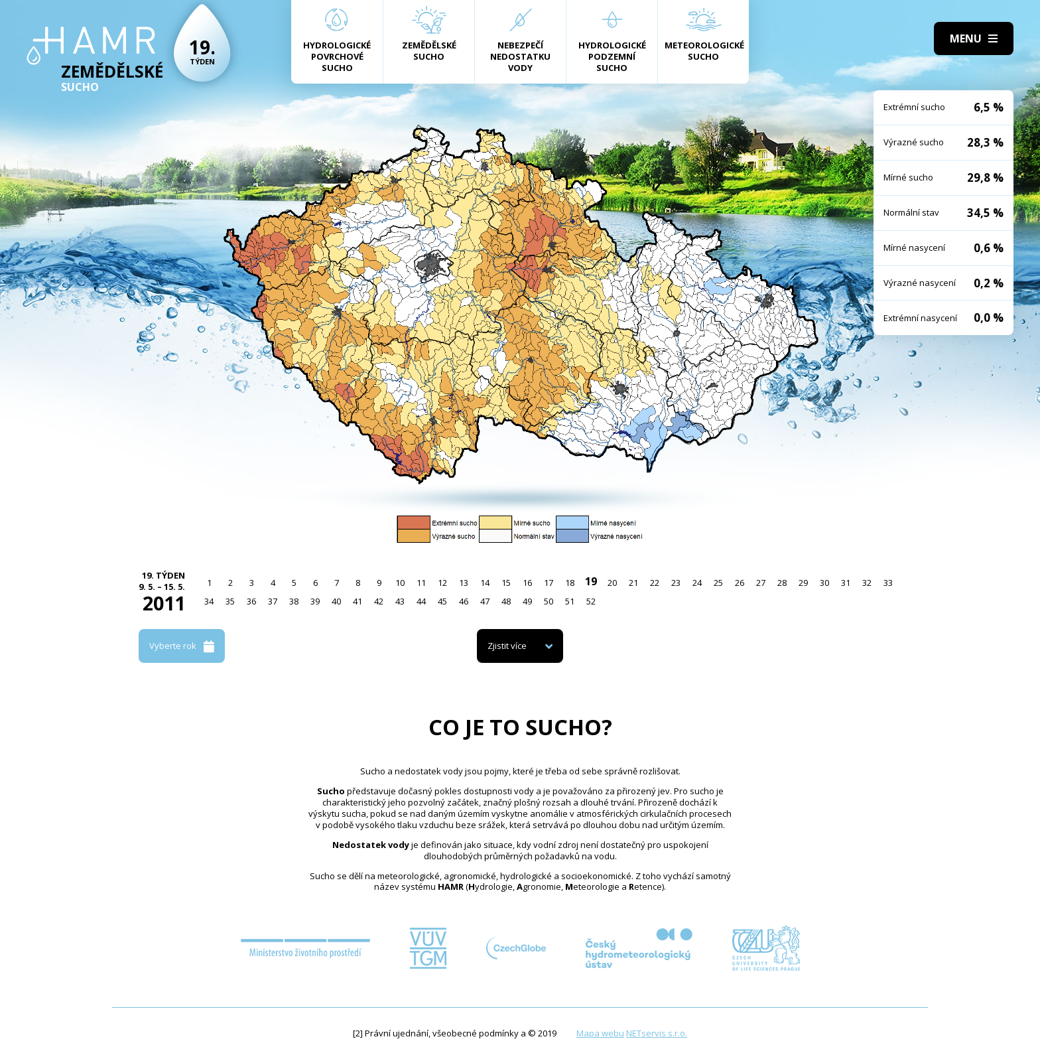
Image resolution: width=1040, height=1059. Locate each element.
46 (463, 601)
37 (272, 601)
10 (400, 583)
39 (315, 601)
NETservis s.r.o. (656, 1033)
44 (421, 601)
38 (293, 601)
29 (803, 583)
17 (548, 583)
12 (442, 583)
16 (527, 583)
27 (760, 583)
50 (548, 601)
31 (845, 583)
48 (506, 601)
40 (336, 601)
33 (888, 583)
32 (867, 583)
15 (506, 583)
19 (591, 581)
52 (591, 601)
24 (697, 583)
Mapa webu (600, 1033)
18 (569, 583)
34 (209, 601)
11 (421, 583)
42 (378, 601)
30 (824, 583)
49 (527, 601)
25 (718, 583)
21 (633, 583)
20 (612, 583)
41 (357, 601)
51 (569, 601)
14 (484, 583)
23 (676, 583)
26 (739, 583)
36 (251, 601)
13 (463, 583)
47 (484, 601)
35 (230, 601)
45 (442, 601)
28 (782, 583)
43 (400, 601)
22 (654, 583)
